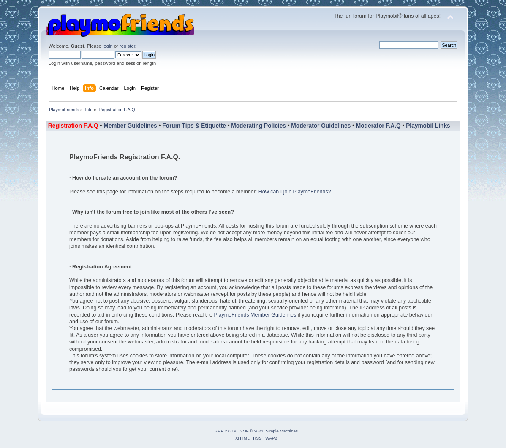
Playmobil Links (428, 126)
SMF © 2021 (252, 431)
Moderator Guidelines (321, 126)
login (108, 45)
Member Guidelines (130, 126)
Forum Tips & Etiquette (194, 126)
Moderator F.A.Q (378, 126)
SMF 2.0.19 (226, 431)
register (127, 45)
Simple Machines (282, 431)
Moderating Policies (258, 126)
